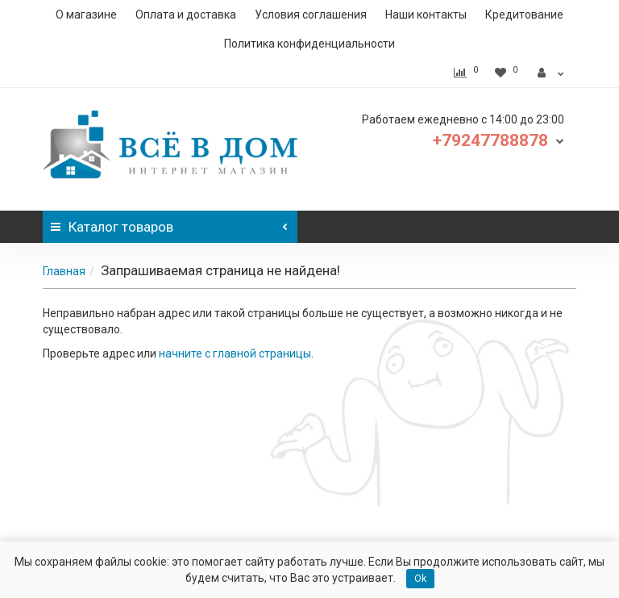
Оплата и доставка (185, 14)
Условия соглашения (311, 14)
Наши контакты (426, 14)
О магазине (86, 14)
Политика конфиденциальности (309, 43)
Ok (420, 578)
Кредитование (524, 14)
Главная (64, 271)
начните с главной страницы (235, 353)
